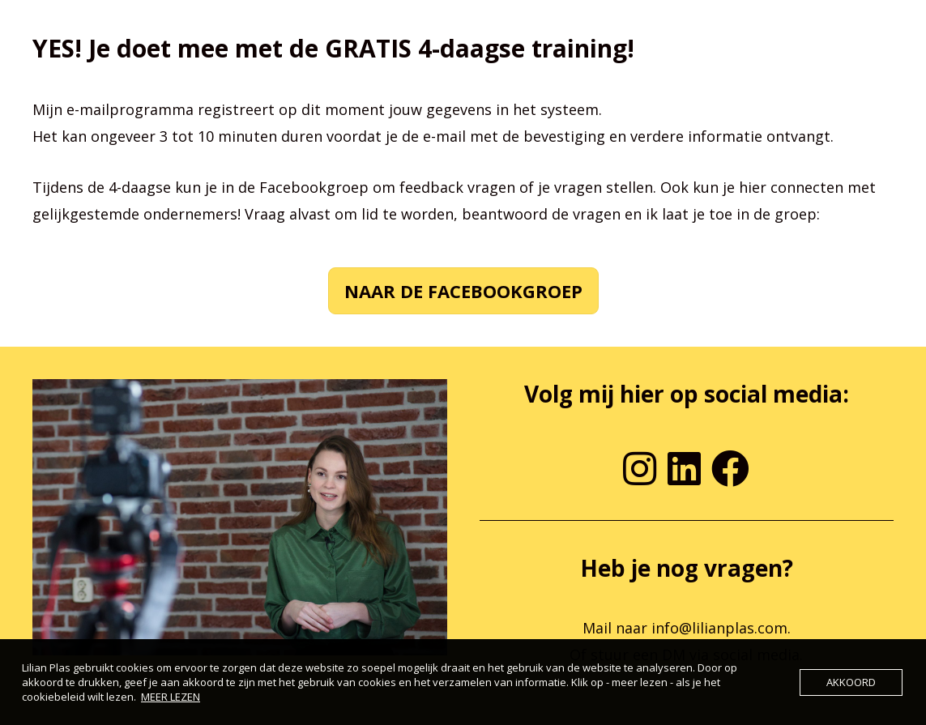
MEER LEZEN (170, 696)
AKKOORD (851, 682)
